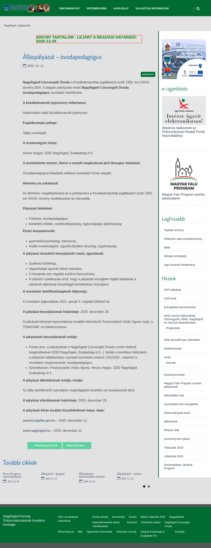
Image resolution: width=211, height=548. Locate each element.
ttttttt (80, 531)
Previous (146, 461)
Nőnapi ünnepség (175, 256)
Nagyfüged (10, 25)
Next (152, 461)
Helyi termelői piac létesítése (182, 339)
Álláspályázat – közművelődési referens (92, 475)
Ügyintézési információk (99, 531)
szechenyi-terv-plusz (177, 438)
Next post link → (77, 445)
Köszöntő (132, 522)
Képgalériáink (176, 517)
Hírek (167, 357)
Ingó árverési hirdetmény (179, 264)
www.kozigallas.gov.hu (39, 420)
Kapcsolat (121, 8)
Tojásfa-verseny (174, 230)
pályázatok (24, 25)
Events (133, 517)
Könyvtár (179, 531)
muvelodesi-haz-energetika (181, 404)
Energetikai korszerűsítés (180, 307)
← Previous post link (44, 445)
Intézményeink (97, 8)
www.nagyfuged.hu (36, 430)
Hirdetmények (172, 348)
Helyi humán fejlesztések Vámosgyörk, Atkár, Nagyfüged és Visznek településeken (183, 319)
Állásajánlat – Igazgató (53, 473)
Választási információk (152, 8)
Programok (173, 328)
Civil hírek (170, 298)
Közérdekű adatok (151, 522)
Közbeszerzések (174, 374)
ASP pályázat (172, 289)
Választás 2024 (173, 456)
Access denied (100, 517)
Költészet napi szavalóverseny (183, 238)
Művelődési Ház (174, 395)
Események (118, 517)
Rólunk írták (171, 430)
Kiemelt (170, 362)
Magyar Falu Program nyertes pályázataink (184, 194)
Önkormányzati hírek (177, 412)
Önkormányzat (69, 8)
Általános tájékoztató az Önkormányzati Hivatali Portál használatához (183, 131)
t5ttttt (167, 247)
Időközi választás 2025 (152, 517)
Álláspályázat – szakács (129, 473)
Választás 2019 (173, 447)
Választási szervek (126, 531)
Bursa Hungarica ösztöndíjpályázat (12, 475)
